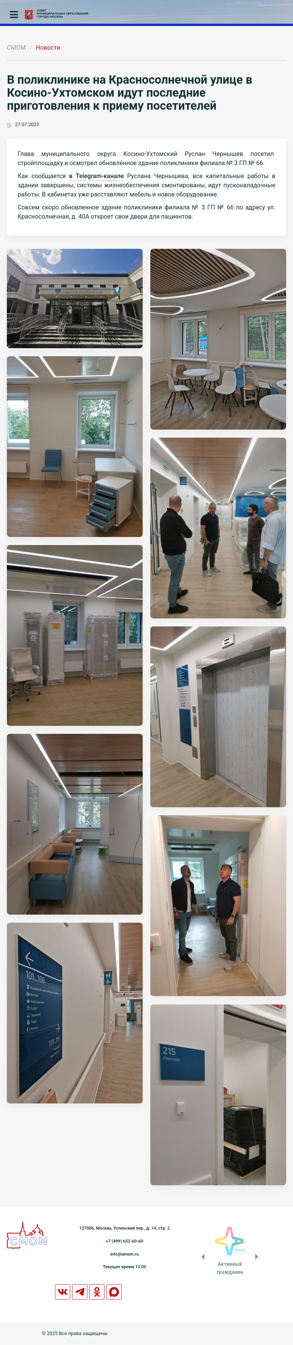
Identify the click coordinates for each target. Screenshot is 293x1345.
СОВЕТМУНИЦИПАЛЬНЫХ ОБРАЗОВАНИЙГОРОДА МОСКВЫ (63, 13)
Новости (48, 47)
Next (258, 1257)
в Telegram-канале (96, 176)
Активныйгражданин (230, 1268)
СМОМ (16, 47)
